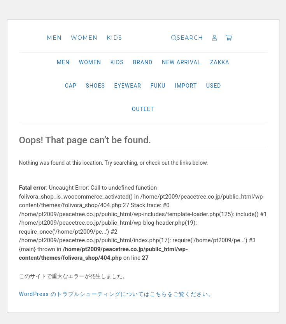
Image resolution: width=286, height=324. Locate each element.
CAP (71, 86)
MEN (54, 37)
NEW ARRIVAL (181, 62)
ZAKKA (219, 62)
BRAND (143, 62)
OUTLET (143, 109)
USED (213, 86)
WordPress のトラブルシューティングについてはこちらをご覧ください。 (116, 294)
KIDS (114, 37)
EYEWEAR (127, 86)
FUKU (158, 86)
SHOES (95, 86)
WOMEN (84, 37)
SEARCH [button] (187, 37)
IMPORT (186, 86)
